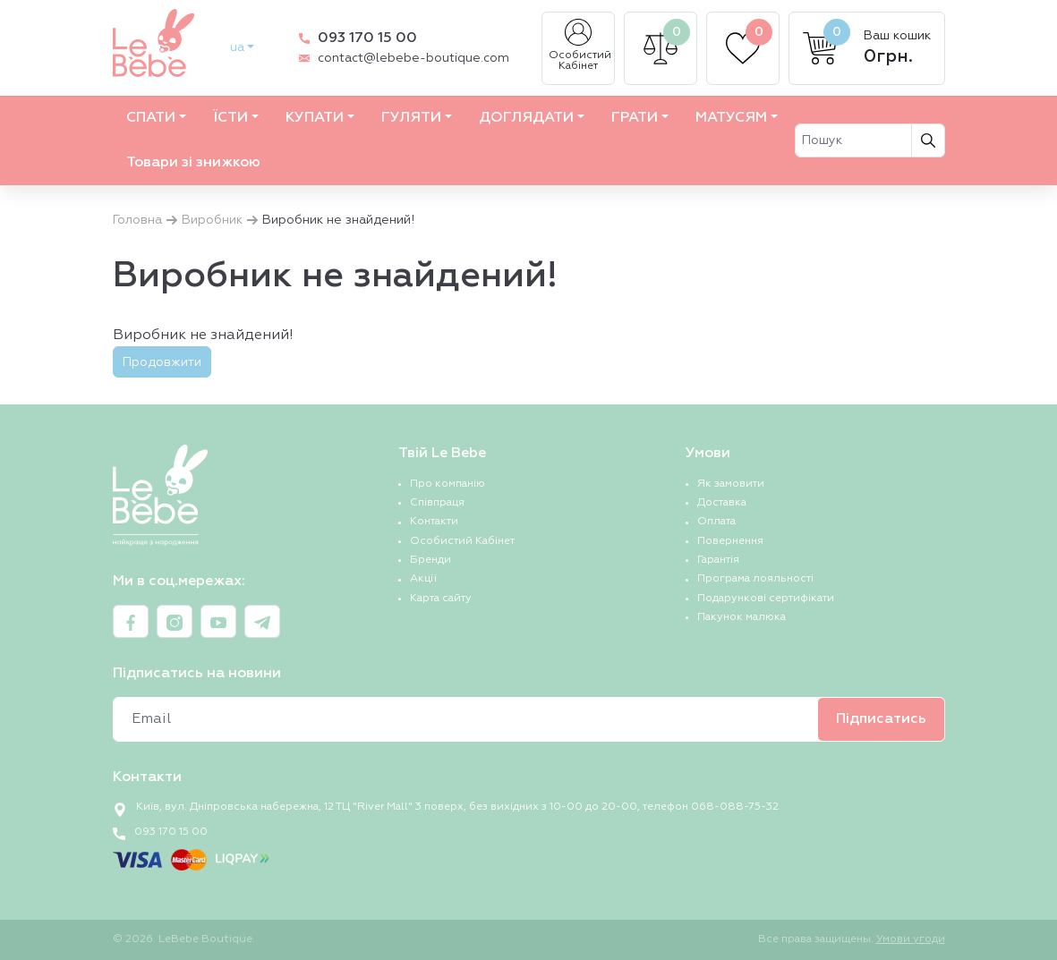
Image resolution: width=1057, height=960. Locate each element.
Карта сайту (441, 598)
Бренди (430, 560)
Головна (137, 220)
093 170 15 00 (367, 38)
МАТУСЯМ (731, 118)
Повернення (730, 541)
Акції (423, 578)
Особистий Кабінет (580, 45)
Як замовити (730, 484)
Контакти (434, 521)
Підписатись (881, 719)
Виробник (212, 220)
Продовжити (162, 362)
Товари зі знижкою (193, 163)
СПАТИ (150, 118)
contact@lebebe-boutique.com (413, 58)
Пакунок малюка (741, 617)
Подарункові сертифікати (765, 598)
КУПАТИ (315, 118)
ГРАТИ (634, 118)
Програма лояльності (755, 578)
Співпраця (437, 502)
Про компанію (447, 484)
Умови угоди (910, 939)
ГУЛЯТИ (411, 118)
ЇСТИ (230, 118)
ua (237, 47)
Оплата (716, 521)
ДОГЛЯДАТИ (526, 118)
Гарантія (718, 560)
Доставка (721, 502)
